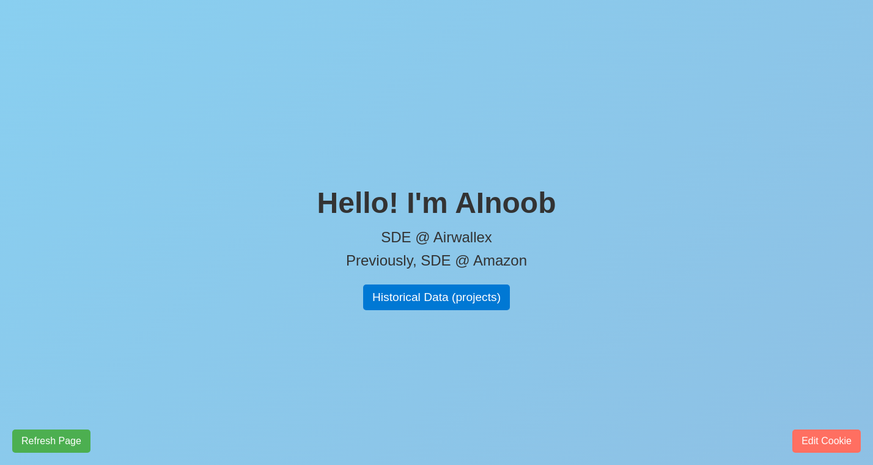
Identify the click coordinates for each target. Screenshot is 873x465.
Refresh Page (51, 441)
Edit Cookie (826, 441)
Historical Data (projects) (436, 297)
